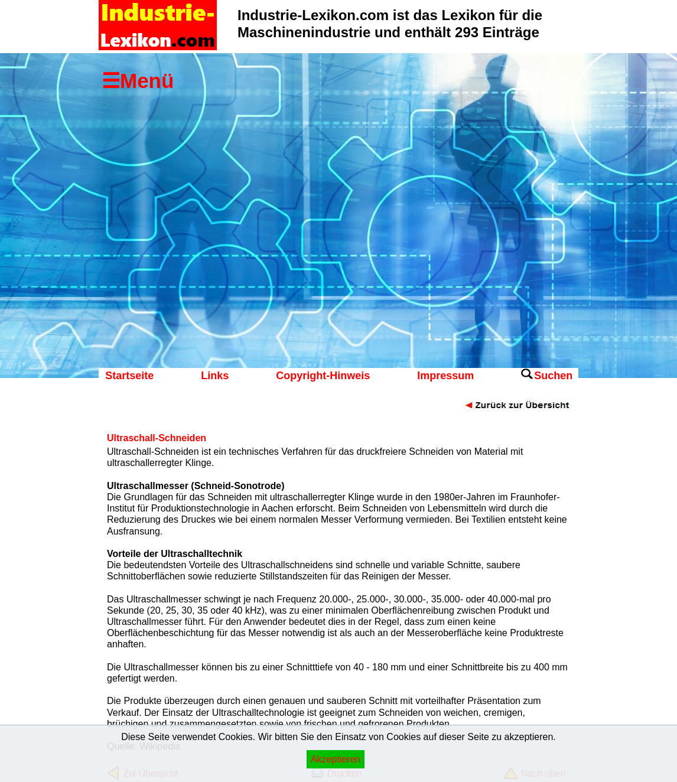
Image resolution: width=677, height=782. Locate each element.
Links (215, 376)
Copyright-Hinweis (323, 376)
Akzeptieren (336, 759)
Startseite (129, 376)
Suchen (553, 376)
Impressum (445, 376)
